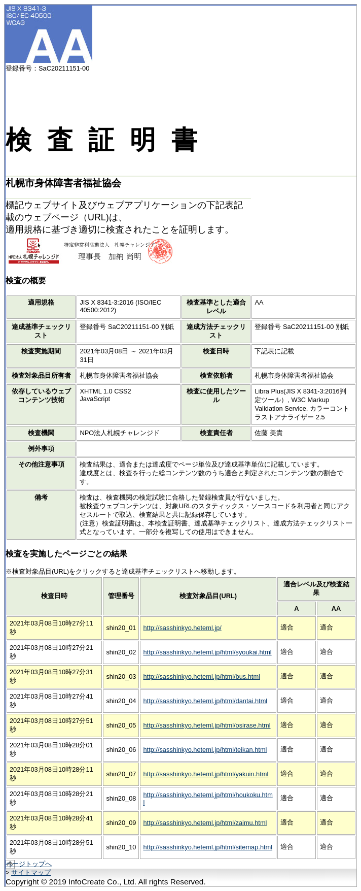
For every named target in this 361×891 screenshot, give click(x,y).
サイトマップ (31, 872)
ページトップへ (29, 864)
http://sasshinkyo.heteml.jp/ (182, 628)
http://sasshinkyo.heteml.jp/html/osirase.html (206, 725)
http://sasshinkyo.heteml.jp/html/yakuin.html (205, 774)
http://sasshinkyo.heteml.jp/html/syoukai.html (207, 652)
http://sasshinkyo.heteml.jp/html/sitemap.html (207, 847)
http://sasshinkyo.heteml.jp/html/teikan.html (205, 749)
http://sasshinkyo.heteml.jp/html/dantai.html (205, 701)
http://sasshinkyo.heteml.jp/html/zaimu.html (205, 823)
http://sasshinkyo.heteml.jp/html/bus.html (201, 676)
